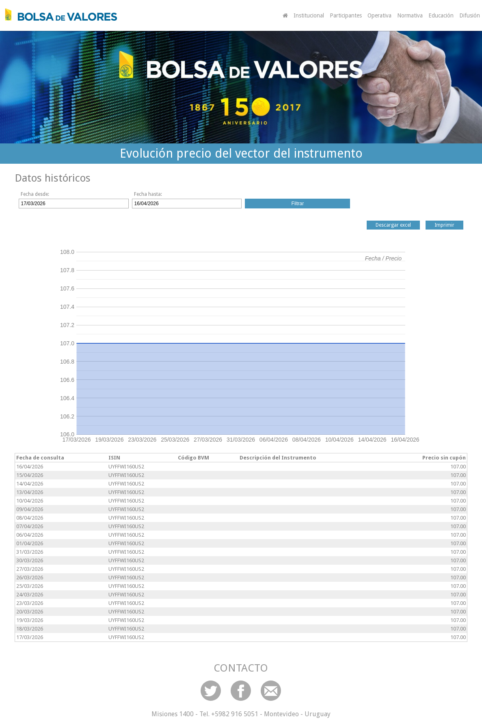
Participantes (346, 15)
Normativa (410, 15)
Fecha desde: (35, 194)
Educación (441, 15)
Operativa (379, 15)
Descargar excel (393, 225)
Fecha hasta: (148, 194)
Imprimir (444, 225)
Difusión (469, 15)
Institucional (309, 15)
